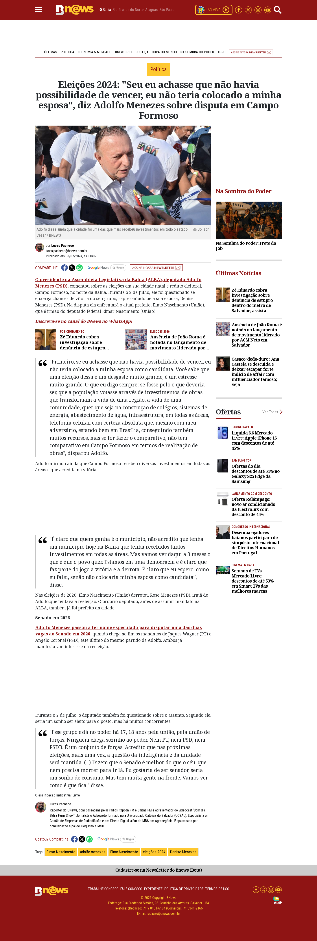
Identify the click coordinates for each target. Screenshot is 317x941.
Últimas (50, 52)
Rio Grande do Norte (128, 10)
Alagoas (151, 10)
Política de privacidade (183, 889)
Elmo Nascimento (124, 852)
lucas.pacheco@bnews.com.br (66, 251)
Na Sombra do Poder (197, 52)
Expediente (153, 889)
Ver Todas (270, 412)
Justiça (142, 52)
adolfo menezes (92, 852)
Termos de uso (217, 889)
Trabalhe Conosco (103, 889)
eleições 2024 (154, 852)
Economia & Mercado (94, 52)
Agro (221, 52)
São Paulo (167, 10)
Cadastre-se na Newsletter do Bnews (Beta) (158, 870)
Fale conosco (131, 889)
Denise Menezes (183, 852)
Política (67, 52)
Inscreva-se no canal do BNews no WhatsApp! (83, 321)
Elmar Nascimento (60, 852)
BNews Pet (123, 52)
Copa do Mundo (164, 52)
